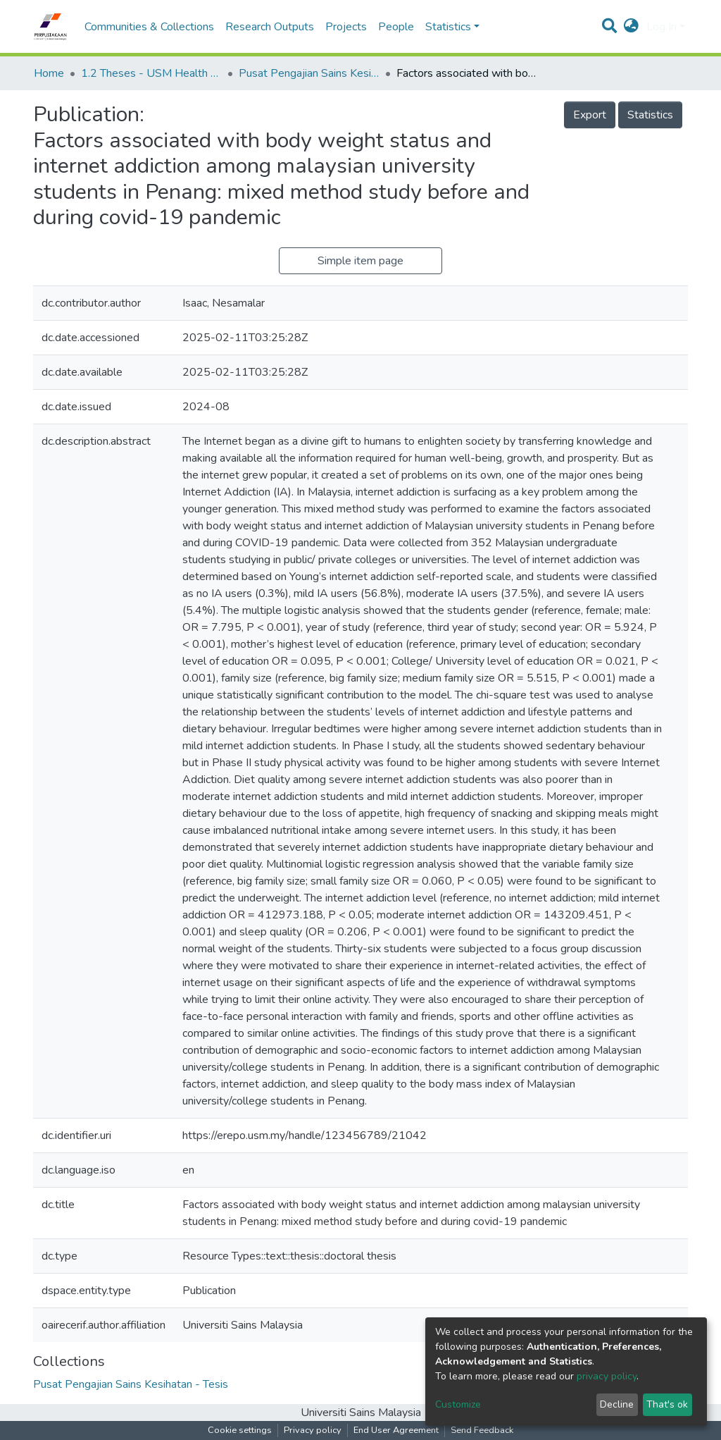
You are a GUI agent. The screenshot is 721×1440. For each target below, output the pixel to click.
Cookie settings (240, 1430)
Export (589, 115)
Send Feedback (482, 1430)
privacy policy (607, 1376)
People (396, 27)
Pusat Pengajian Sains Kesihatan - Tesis (309, 73)
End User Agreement (396, 1430)
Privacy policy (312, 1430)
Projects (346, 27)
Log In (661, 27)
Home (49, 73)
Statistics (650, 115)
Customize (458, 1404)
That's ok (667, 1404)
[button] (631, 26)
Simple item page (360, 261)
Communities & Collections (149, 27)
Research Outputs (269, 27)
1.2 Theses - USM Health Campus (151, 73)
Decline (617, 1404)
